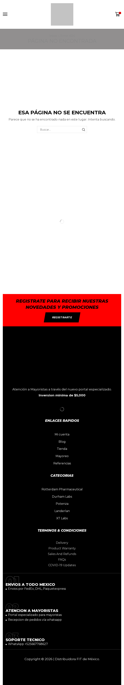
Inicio (53, 36)
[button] (5, 14)
